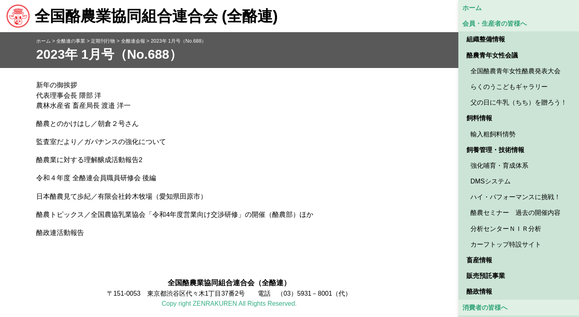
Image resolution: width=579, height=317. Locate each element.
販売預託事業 (485, 275)
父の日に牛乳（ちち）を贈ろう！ (518, 102)
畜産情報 (479, 260)
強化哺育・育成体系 (499, 165)
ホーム (472, 7)
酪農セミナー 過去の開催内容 (515, 212)
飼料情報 (479, 118)
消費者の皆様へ (484, 307)
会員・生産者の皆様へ (494, 23)
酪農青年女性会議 (492, 55)
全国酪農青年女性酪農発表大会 (515, 71)
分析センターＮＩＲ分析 (505, 228)
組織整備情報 (485, 39)
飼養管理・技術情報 (495, 149)
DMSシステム (490, 181)
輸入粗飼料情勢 (492, 134)
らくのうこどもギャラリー (509, 86)
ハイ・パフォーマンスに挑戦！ (515, 196)
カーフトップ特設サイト (505, 244)
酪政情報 (479, 291)
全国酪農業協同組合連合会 (142, 16)
